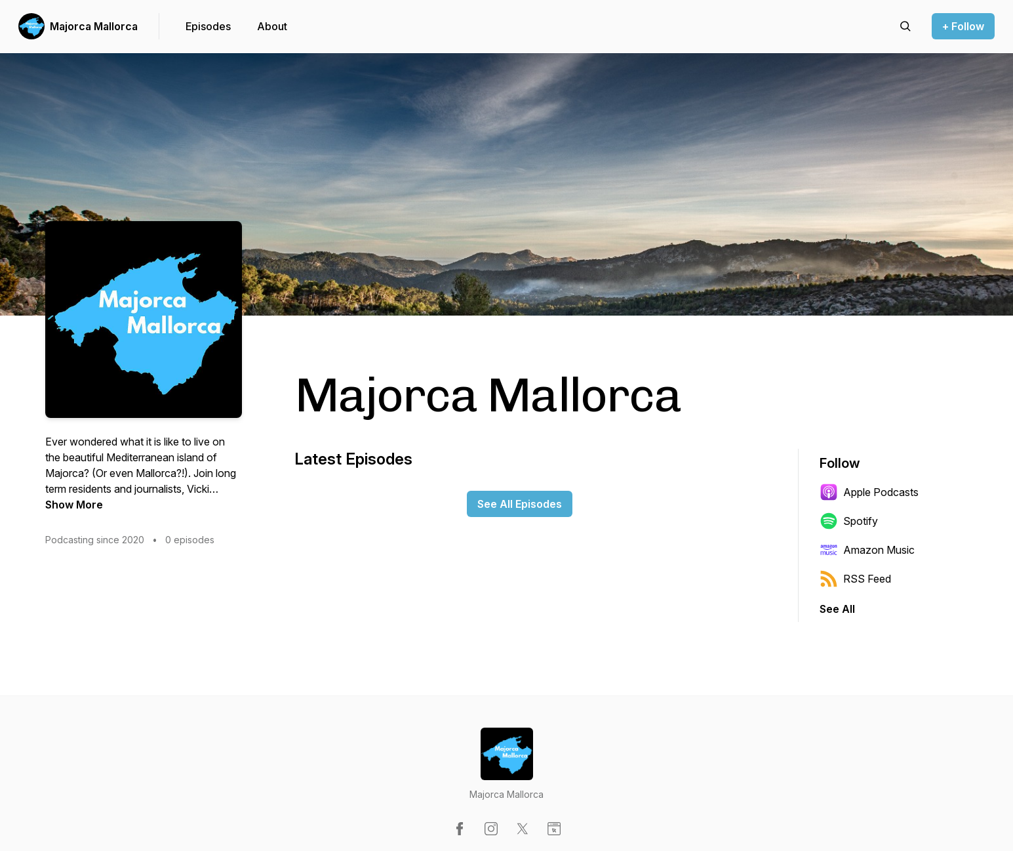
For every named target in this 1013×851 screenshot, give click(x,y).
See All (837, 608)
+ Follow (963, 26)
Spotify (849, 521)
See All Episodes (519, 503)
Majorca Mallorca (94, 26)
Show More (74, 504)
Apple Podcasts (869, 492)
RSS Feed (855, 579)
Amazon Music (867, 550)
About (272, 26)
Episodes (208, 26)
